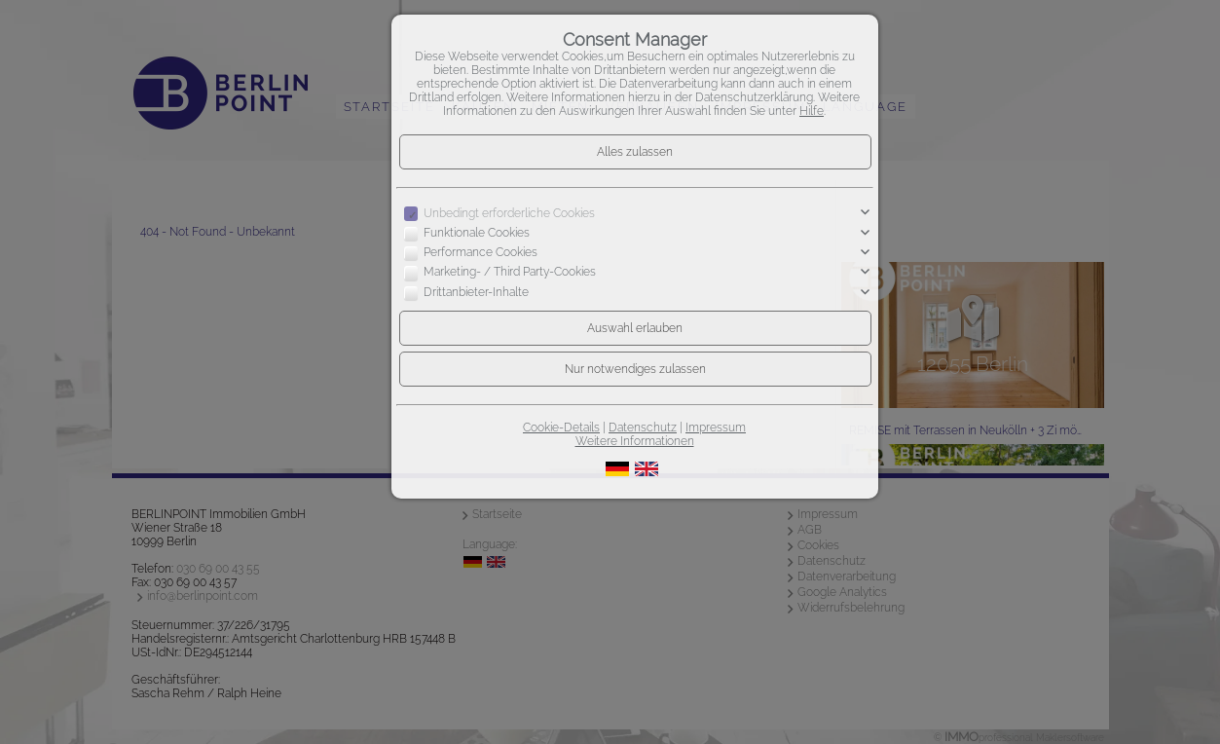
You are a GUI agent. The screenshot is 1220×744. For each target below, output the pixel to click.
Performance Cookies (480, 252)
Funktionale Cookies (477, 233)
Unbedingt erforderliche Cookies (509, 213)
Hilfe (811, 111)
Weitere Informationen (634, 441)
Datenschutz (643, 427)
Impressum (715, 427)
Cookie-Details (561, 427)
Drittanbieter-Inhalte (476, 292)
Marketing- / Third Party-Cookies (510, 272)
